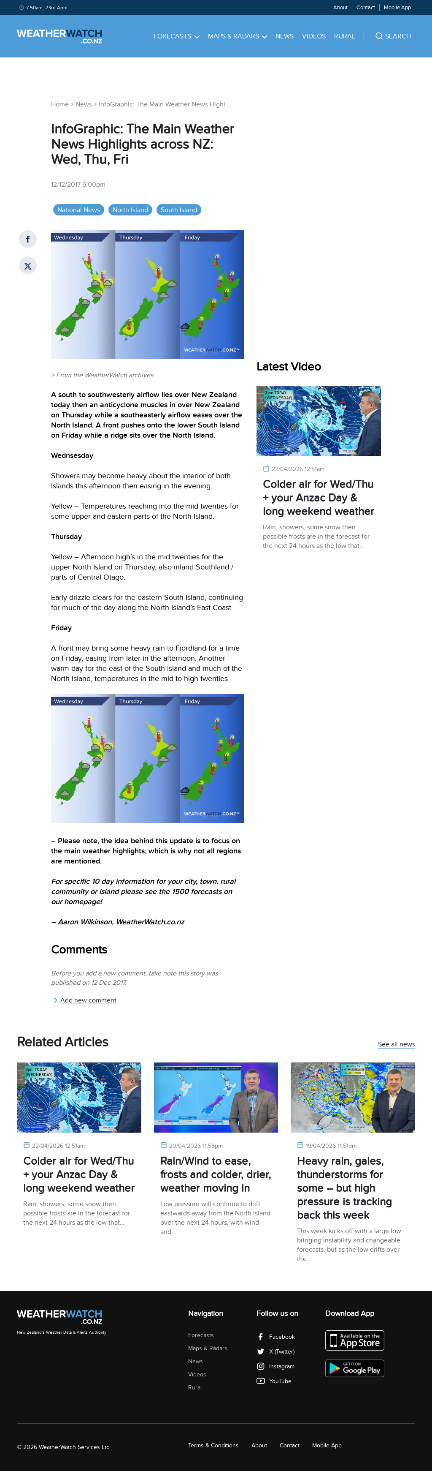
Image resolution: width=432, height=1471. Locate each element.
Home (60, 104)
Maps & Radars (237, 36)
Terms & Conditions (213, 1445)
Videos (314, 36)
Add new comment (84, 1000)
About (340, 7)
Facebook (275, 1336)
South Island (179, 210)
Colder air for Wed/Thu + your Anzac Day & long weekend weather (318, 498)
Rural (344, 36)
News (284, 36)
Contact (365, 7)
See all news (396, 1045)
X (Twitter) (275, 1351)
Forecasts (177, 36)
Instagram (275, 1366)
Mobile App (397, 7)
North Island (130, 210)
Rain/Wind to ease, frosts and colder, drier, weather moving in (215, 1175)
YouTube (274, 1381)
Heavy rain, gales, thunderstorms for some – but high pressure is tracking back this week (344, 1188)
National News (78, 210)
